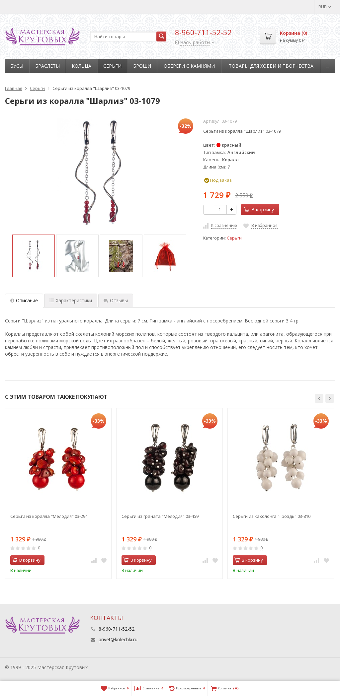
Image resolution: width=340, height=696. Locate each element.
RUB (324, 7)
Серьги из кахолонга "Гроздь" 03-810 (271, 516)
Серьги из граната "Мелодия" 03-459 (160, 516)
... (327, 66)
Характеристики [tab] (70, 300)
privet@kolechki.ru (118, 639)
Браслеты (47, 66)
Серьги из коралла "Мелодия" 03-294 (49, 516)
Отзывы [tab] (116, 300)
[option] (33, 256)
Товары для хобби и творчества (271, 66)
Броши (142, 66)
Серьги (112, 66)
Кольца (81, 66)
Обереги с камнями (189, 66)
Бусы (16, 66)
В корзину (259, 209)
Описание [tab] (24, 300)
